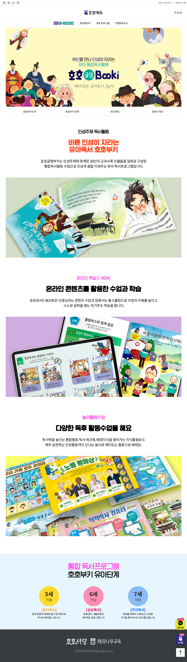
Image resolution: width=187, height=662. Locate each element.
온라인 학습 (157, 111)
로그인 (178, 12)
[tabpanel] (93, 217)
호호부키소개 (29, 111)
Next (176, 217)
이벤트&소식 (121, 23)
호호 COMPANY (164, 3)
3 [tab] (98, 253)
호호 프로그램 (103, 23)
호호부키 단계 (72, 111)
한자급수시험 (181, 3)
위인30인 (114, 111)
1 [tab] (89, 253)
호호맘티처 (85, 23)
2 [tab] (93, 253)
